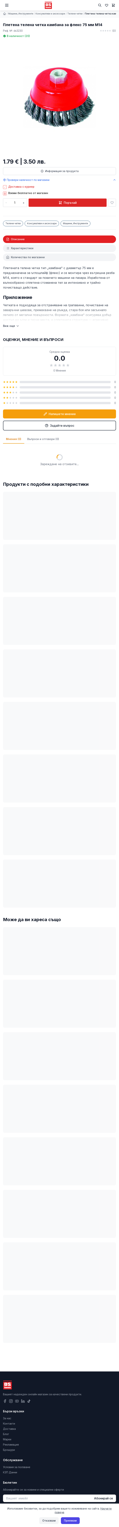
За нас (7, 1418)
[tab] (59, 239)
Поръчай (67, 203)
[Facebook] (5, 1401)
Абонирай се (103, 1498)
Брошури (9, 1449)
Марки (7, 1439)
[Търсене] (99, 5)
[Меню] (7, 5)
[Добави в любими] (112, 203)
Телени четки (75, 13)
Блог (6, 1434)
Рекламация (11, 1444)
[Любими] (106, 5)
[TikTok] (29, 1401)
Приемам (70, 1520)
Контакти (9, 1423)
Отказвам (49, 1520)
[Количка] (113, 5)
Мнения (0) (13, 439)
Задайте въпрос (59, 425)
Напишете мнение (59, 414)
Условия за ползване (16, 1467)
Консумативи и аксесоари (50, 13)
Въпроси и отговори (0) (43, 439)
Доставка (9, 1428)
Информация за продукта (60, 171)
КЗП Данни (10, 1472)
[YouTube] (17, 1401)
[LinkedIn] (23, 1401)
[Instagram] (11, 1401)
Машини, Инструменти (20, 13)
